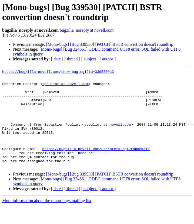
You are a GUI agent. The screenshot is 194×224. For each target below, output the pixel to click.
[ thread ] (72, 59)
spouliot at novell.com (65, 87)
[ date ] (57, 59)
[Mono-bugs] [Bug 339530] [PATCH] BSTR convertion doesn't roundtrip (109, 44)
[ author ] (108, 59)
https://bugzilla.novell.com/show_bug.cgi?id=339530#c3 (58, 72)
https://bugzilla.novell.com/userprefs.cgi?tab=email (96, 165)
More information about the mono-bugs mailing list (46, 219)
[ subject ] (90, 59)
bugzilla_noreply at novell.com (87, 30)
